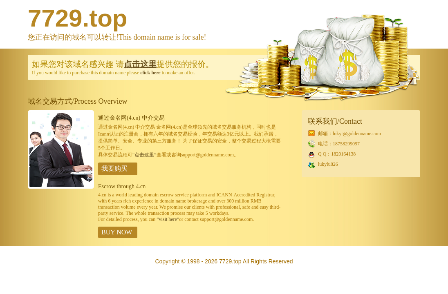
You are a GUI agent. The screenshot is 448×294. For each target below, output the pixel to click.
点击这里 (140, 64)
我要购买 (114, 168)
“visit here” (168, 219)
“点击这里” (144, 155)
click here (150, 73)
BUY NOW (116, 232)
